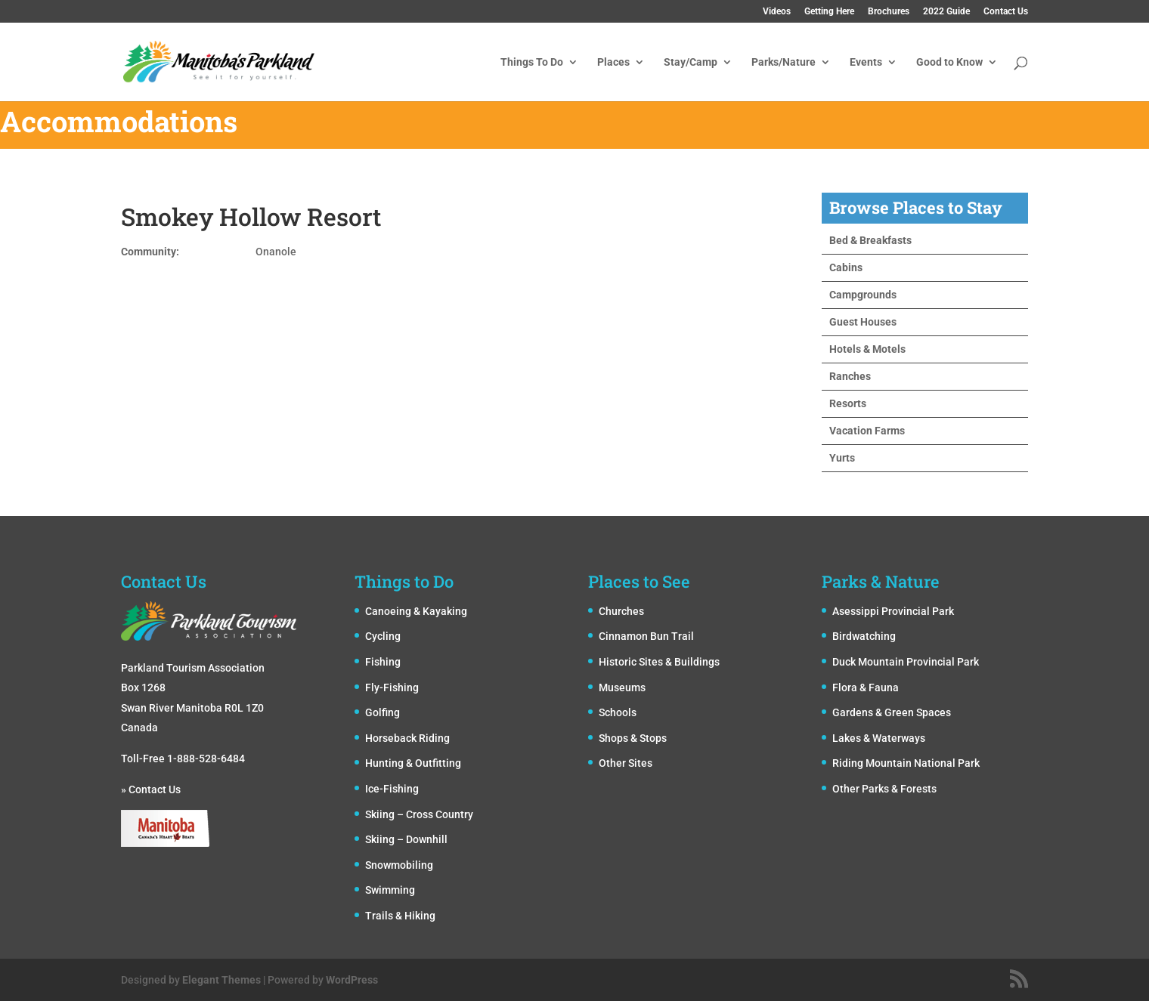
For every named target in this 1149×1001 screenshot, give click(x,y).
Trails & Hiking (400, 916)
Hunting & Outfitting (413, 763)
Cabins (846, 267)
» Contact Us (151, 789)
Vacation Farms (867, 431)
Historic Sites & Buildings (659, 662)
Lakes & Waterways (878, 738)
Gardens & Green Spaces (891, 712)
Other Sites (625, 763)
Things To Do (531, 62)
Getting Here (829, 12)
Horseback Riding (407, 738)
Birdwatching (864, 636)
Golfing (382, 712)
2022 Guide (946, 12)
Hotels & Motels (867, 349)
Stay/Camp (690, 62)
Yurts (842, 458)
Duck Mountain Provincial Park (905, 662)
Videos (777, 12)
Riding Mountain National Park (906, 763)
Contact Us (1005, 12)
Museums (622, 687)
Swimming (390, 890)
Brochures (888, 12)
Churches (621, 611)
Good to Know (949, 62)
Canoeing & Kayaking (416, 611)
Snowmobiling (399, 865)
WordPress (352, 980)
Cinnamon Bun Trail (646, 636)
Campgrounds (863, 295)
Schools (617, 712)
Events (866, 62)
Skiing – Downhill (406, 839)
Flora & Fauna (865, 687)
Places (613, 62)
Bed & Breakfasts (870, 240)
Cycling (383, 636)
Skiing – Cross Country (419, 814)
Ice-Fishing (392, 789)
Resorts (847, 403)
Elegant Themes (221, 980)
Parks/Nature (783, 62)
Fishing (383, 662)
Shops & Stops (633, 738)
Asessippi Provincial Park (893, 611)
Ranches (850, 376)
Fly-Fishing (392, 687)
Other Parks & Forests (884, 789)
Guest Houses (863, 322)
